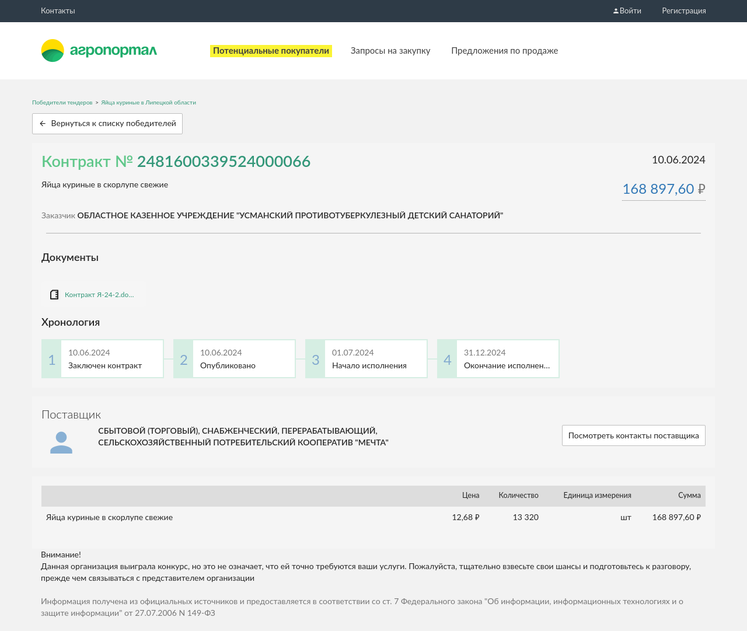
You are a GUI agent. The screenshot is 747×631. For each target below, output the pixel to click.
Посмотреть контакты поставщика (633, 435)
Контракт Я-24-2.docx (100, 294)
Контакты (58, 10)
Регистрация (684, 10)
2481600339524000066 (224, 160)
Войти (626, 10)
